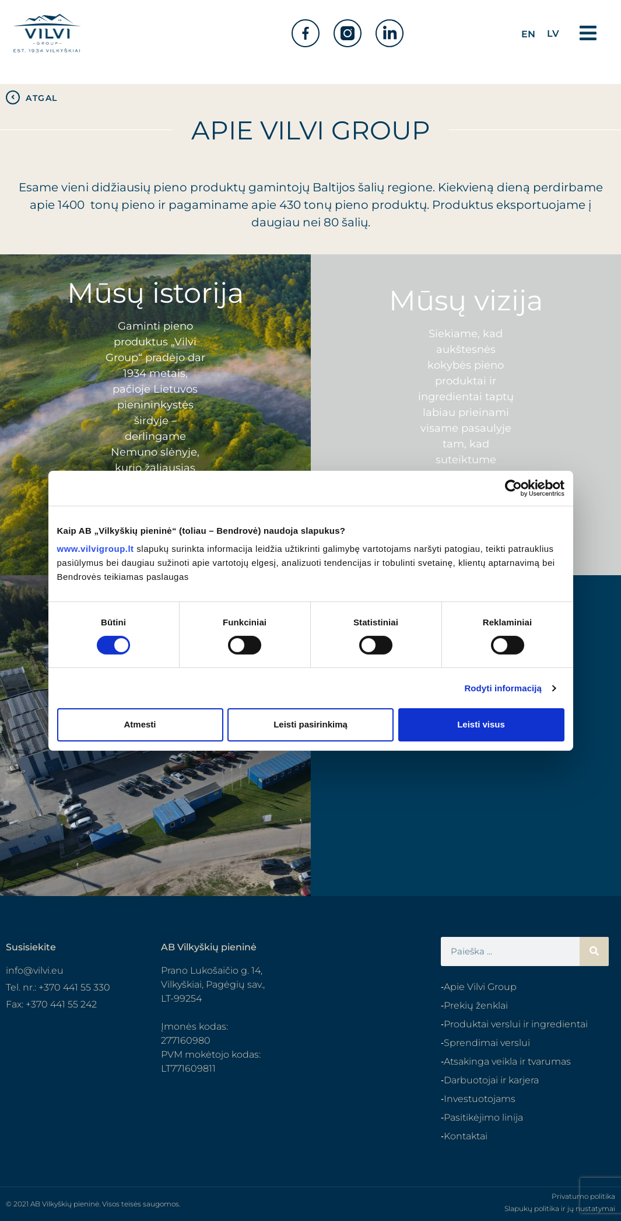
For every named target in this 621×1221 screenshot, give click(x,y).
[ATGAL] (13, 97)
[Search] (594, 951)
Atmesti (140, 724)
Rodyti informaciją (503, 688)
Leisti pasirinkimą (310, 724)
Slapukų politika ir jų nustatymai (559, 1208)
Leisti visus (481, 724)
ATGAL (42, 98)
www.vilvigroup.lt (95, 549)
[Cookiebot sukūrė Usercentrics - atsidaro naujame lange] (513, 487)
